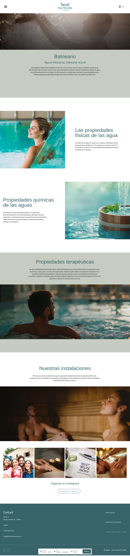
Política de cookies (113, 523)
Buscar (87, 551)
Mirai (124, 551)
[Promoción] (77, 552)
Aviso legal (110, 513)
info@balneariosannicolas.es (12, 537)
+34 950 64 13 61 (8, 531)
